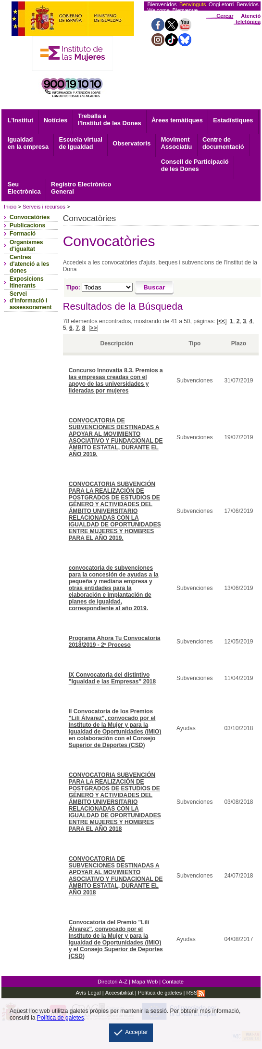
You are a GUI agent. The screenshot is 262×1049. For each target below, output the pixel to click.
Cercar (224, 16)
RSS (195, 993)
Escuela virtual (80, 143)
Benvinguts (192, 4)
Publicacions (27, 225)
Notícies (56, 120)
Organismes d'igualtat (26, 245)
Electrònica (24, 188)
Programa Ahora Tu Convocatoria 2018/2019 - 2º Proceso (115, 641)
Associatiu (176, 143)
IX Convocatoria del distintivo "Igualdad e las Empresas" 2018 (112, 678)
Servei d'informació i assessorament (30, 300)
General (81, 188)
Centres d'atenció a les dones (29, 264)
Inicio (10, 207)
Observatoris (131, 143)
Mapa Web (145, 981)
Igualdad (28, 143)
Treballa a (109, 119)
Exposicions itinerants (27, 282)
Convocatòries (30, 217)
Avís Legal (88, 993)
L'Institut (21, 120)
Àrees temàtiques (177, 120)
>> (93, 328)
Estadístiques (233, 120)
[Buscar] (155, 288)
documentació (223, 143)
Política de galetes (159, 993)
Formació (23, 233)
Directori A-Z (112, 981)
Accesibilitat (119, 993)
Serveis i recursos (44, 207)
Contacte (173, 981)
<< (221, 321)
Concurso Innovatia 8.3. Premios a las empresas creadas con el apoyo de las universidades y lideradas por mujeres (116, 380)
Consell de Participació (195, 165)
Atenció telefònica (248, 19)
